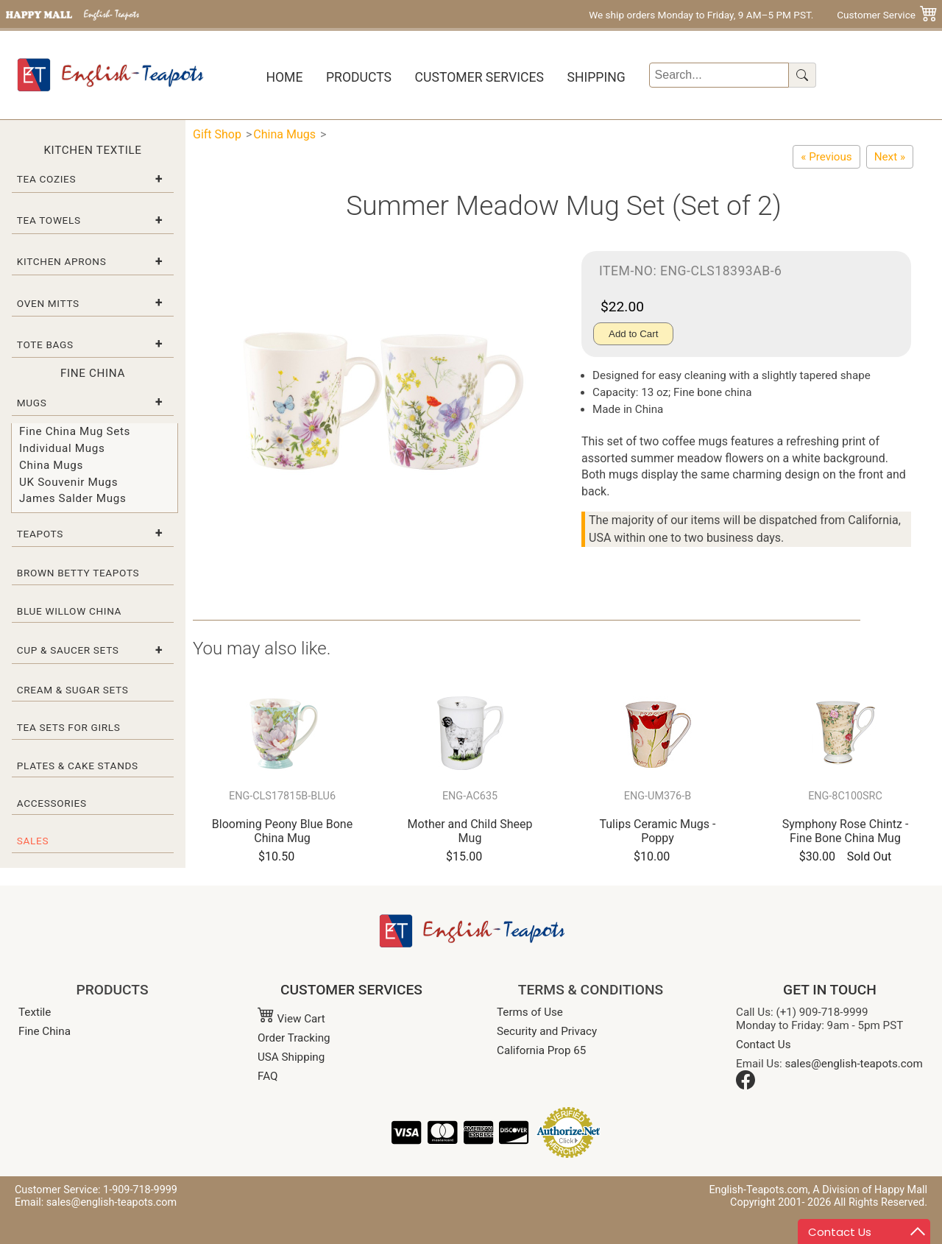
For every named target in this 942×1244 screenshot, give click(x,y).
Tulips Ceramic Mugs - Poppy (657, 831)
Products (359, 77)
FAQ (267, 1076)
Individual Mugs (62, 448)
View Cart (291, 1018)
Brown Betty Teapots (78, 573)
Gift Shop (217, 134)
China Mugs (51, 465)
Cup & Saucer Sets (68, 650)
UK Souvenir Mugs (68, 482)
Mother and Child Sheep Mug (470, 831)
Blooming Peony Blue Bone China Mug (282, 831)
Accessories (52, 803)
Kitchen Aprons (62, 261)
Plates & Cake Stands (77, 765)
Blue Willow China (69, 611)
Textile (34, 1012)
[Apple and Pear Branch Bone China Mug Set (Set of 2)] (889, 157)
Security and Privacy (547, 1031)
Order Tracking (294, 1038)
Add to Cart (633, 333)
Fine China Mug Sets (74, 431)
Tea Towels (49, 220)
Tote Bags (45, 344)
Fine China (44, 1031)
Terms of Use (530, 1012)
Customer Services (479, 77)
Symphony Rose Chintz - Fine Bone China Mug (845, 831)
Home (284, 77)
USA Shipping (291, 1057)
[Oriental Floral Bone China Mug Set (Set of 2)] (826, 157)
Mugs (32, 403)
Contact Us (763, 1044)
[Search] (719, 75)
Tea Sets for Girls (69, 727)
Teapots (40, 534)
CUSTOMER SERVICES (351, 989)
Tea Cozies (46, 179)
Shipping (596, 77)
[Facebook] (745, 1085)
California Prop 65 (541, 1050)
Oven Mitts (48, 303)
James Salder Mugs (72, 498)
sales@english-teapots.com (854, 1063)
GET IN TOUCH (830, 989)
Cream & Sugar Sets (73, 690)
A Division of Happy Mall (869, 1190)
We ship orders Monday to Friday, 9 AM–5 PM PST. (701, 15)
